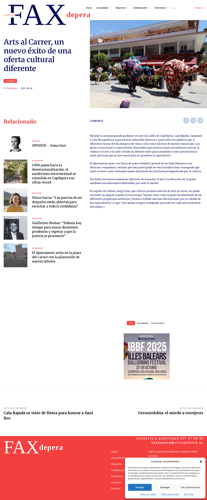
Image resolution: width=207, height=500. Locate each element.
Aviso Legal (189, 494)
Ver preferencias (190, 487)
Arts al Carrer (157, 323)
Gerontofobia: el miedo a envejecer (170, 413)
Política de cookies (148, 494)
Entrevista (37, 193)
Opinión (36, 141)
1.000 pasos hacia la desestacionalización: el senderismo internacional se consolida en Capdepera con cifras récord (54, 173)
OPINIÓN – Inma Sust (49, 145)
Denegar (165, 487)
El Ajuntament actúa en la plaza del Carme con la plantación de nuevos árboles (56, 257)
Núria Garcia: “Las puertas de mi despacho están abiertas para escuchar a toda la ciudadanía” (57, 202)
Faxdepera (12, 88)
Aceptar (139, 487)
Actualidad (10, 81)
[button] (200, 461)
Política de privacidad (170, 494)
